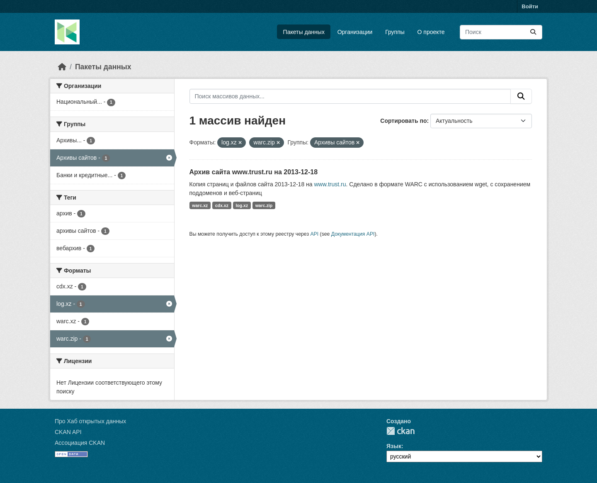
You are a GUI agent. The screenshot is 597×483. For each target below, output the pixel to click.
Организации (355, 32)
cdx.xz (221, 205)
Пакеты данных (304, 32)
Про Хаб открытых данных (90, 421)
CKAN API (68, 432)
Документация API (353, 234)
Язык (393, 446)
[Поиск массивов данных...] (501, 32)
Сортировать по (403, 120)
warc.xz (200, 205)
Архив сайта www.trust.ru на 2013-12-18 (253, 172)
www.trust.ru (330, 184)
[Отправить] (533, 32)
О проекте (431, 32)
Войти (530, 6)
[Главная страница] (62, 67)
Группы (395, 32)
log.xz (241, 205)
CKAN (400, 431)
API (314, 234)
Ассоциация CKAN (80, 442)
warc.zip (263, 205)
